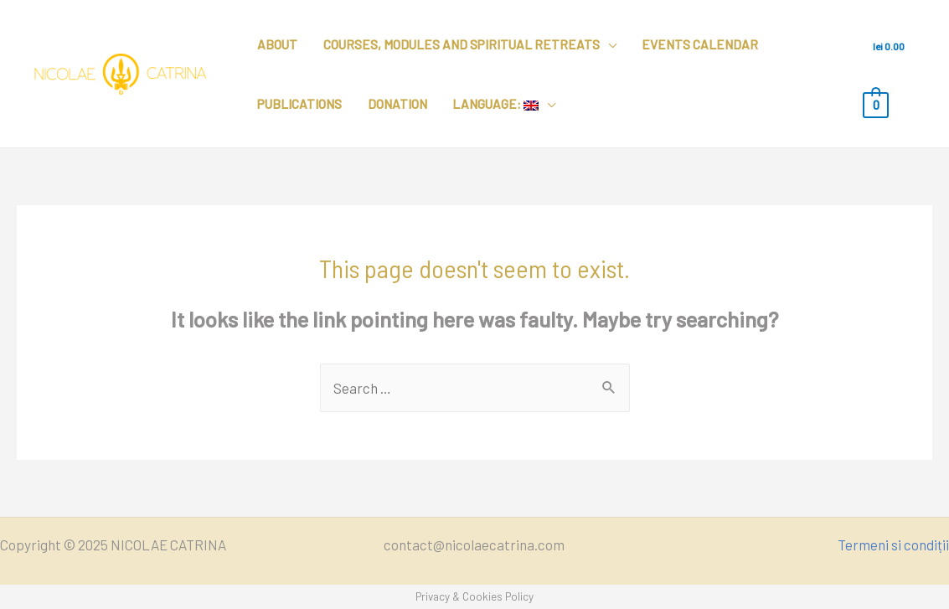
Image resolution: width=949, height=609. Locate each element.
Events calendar (700, 44)
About (277, 44)
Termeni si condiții (893, 544)
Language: (495, 103)
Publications (299, 103)
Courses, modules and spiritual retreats (461, 44)
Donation (397, 103)
